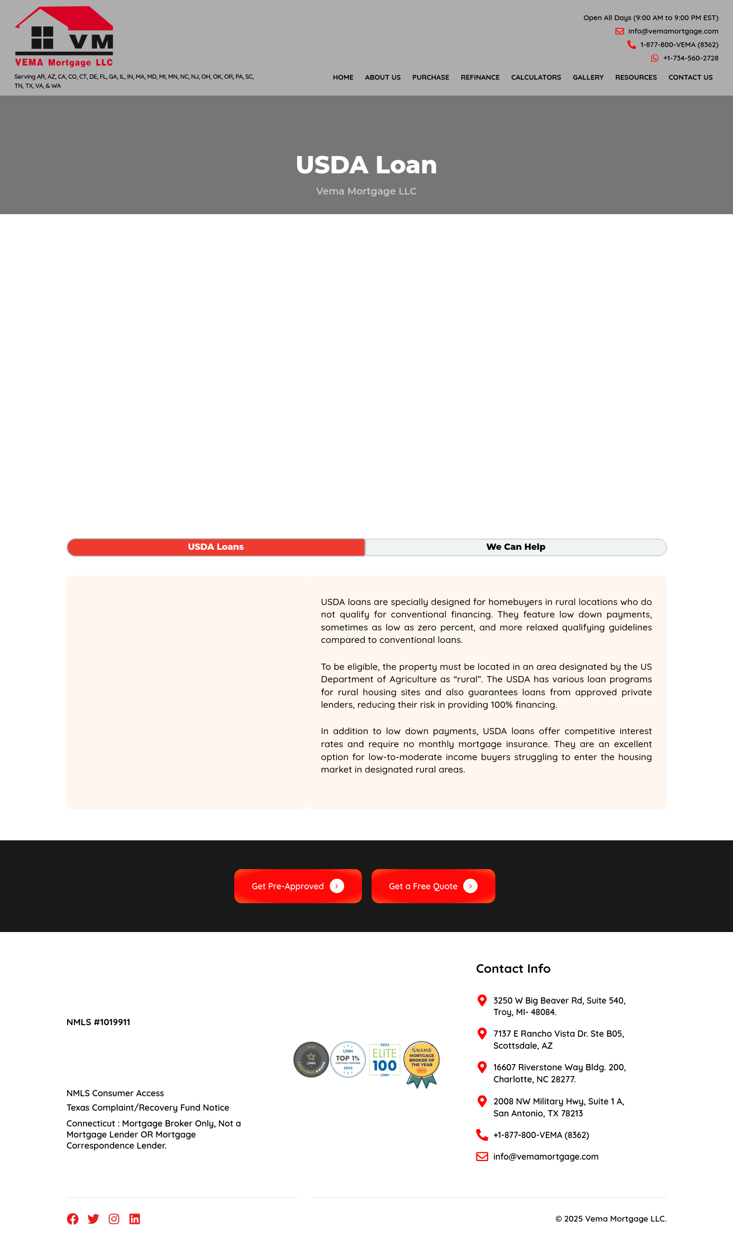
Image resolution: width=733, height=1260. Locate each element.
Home (343, 77)
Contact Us (691, 77)
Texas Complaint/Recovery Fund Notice (148, 1108)
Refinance (480, 77)
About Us (383, 77)
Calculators (536, 77)
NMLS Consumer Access (115, 1093)
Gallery (588, 77)
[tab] (216, 547)
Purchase (430, 77)
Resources (636, 77)
